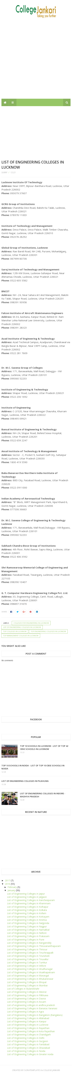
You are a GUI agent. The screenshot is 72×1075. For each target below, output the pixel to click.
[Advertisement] (36, 58)
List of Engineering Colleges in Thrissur (27, 949)
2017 (8, 880)
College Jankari (51, 1070)
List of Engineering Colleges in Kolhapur (27, 906)
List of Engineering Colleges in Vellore (26, 965)
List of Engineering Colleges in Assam (26, 1001)
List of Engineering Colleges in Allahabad (28, 1018)
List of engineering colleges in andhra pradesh (31, 1005)
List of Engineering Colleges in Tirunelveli (28, 955)
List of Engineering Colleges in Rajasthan (28, 1028)
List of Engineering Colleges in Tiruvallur (27, 959)
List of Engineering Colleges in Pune (25, 939)
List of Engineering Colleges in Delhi (25, 1037)
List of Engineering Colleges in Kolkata (27, 910)
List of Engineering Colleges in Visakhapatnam (31, 972)
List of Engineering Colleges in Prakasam (28, 936)
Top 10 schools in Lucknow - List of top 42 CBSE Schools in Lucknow (44, 747)
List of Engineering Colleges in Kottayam (28, 916)
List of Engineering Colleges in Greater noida (30, 1054)
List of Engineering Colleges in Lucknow (22, 627)
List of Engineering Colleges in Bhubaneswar (30, 978)
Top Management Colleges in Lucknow (20, 636)
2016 (8, 883)
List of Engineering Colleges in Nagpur (27, 926)
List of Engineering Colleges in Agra (25, 1011)
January (12, 890)
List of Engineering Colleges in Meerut (27, 991)
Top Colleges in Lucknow (14, 631)
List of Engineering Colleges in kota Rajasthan (31, 1031)
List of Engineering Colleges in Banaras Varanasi (32, 1008)
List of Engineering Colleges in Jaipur (26, 893)
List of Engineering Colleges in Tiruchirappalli (30, 952)
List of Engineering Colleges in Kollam (26, 913)
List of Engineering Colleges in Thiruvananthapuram (34, 946)
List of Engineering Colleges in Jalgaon (27, 896)
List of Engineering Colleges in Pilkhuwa (25, 781)
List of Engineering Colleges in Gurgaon (27, 1041)
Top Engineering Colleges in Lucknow (48, 631)
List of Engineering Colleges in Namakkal (28, 929)
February (12, 887)
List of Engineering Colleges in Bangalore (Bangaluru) (34, 1015)
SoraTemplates (32, 1070)
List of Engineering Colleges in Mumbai (27, 985)
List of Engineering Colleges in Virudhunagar (30, 968)
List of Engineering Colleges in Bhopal (26, 982)
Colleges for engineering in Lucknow (31, 623)
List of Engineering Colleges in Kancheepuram (31, 900)
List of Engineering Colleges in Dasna (26, 998)
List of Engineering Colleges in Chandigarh (29, 1034)
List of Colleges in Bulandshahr (23, 988)
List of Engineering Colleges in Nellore (27, 932)
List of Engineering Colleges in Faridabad (28, 1044)
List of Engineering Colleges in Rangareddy (29, 942)
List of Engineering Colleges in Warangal (28, 975)
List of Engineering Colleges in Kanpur (26, 1021)
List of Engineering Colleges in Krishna (27, 919)
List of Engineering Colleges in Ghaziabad (28, 1047)
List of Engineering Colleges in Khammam (29, 903)
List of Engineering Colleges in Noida (26, 1051)
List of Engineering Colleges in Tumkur (27, 962)
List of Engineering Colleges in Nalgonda (28, 923)
